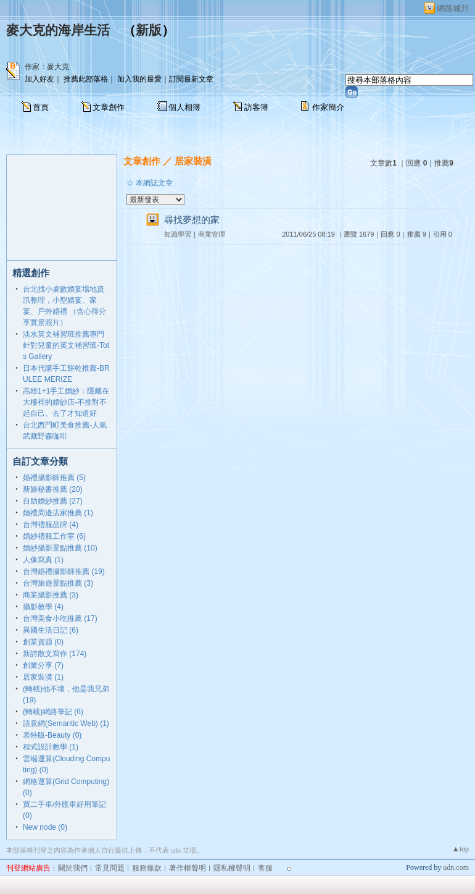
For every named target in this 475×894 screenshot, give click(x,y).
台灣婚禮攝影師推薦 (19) (64, 571)
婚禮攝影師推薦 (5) (54, 477)
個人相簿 (184, 107)
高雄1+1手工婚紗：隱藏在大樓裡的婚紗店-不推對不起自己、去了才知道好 (66, 402)
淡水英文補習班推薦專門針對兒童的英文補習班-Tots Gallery (66, 345)
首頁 (41, 107)
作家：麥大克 (47, 66)
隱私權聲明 (231, 868)
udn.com (456, 867)
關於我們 (73, 868)
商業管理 (211, 234)
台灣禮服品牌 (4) (50, 524)
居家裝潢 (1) (43, 677)
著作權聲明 (187, 868)
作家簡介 (328, 107)
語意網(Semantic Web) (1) (66, 723)
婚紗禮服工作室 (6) (54, 536)
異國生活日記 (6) (50, 630)
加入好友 (39, 79)
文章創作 (109, 107)
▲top (460, 849)
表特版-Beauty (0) (52, 735)
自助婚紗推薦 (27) (53, 501)
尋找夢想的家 (192, 219)
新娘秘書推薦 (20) (53, 489)
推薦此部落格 (86, 79)
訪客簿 (256, 107)
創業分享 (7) (43, 665)
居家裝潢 (193, 161)
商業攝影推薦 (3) (50, 595)
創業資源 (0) (43, 642)
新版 (149, 30)
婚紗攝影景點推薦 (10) (60, 548)
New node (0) (45, 827)
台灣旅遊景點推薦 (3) (58, 583)
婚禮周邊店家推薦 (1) (58, 512)
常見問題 (110, 868)
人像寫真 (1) (43, 559)
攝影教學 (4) (43, 606)
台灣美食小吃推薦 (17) (60, 618)
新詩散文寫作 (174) (54, 653)
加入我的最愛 (139, 79)
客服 (265, 868)
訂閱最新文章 (191, 79)
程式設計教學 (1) (50, 747)
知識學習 (177, 234)
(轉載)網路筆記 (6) (53, 711)
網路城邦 (453, 8)
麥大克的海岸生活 (58, 30)
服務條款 (147, 868)
